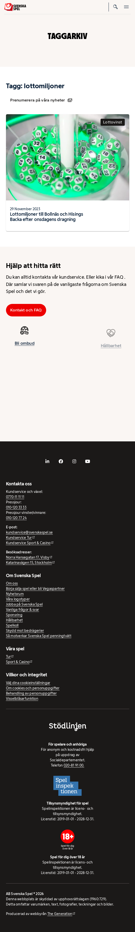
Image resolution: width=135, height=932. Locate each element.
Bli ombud (24, 344)
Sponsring (14, 615)
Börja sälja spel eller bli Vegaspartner (35, 588)
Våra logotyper (18, 599)
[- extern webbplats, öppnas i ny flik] (47, 461)
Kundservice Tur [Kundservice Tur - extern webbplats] (19, 537)
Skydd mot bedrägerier (25, 630)
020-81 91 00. (74, 765)
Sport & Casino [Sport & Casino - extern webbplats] (18, 662)
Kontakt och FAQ (26, 310)
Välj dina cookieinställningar (28, 683)
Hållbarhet (14, 620)
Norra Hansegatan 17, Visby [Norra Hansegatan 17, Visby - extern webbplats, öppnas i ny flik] (27, 557)
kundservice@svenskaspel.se (29, 532)
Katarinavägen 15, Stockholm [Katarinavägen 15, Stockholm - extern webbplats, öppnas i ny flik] (29, 562)
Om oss (12, 583)
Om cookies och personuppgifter (33, 688)
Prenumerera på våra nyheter (41, 100)
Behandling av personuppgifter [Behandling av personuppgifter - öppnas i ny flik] (31, 693)
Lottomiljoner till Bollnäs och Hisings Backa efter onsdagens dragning (46, 216)
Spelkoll (12, 625)
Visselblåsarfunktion (22, 698)
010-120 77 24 (16, 518)
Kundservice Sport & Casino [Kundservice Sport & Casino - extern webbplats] (28, 543)
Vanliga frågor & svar (22, 609)
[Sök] (115, 6)
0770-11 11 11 (15, 497)
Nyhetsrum (15, 594)
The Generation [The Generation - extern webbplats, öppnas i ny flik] (59, 914)
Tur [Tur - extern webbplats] (8, 656)
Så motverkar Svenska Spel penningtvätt (38, 636)
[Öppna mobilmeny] (126, 6)
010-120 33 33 (16, 507)
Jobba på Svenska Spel (24, 604)
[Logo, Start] (15, 7)
